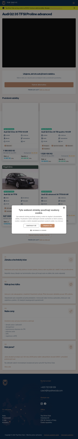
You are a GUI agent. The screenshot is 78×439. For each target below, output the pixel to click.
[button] (39, 230)
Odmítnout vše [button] (31, 225)
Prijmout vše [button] (47, 225)
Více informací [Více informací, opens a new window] (59, 221)
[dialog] (39, 219)
